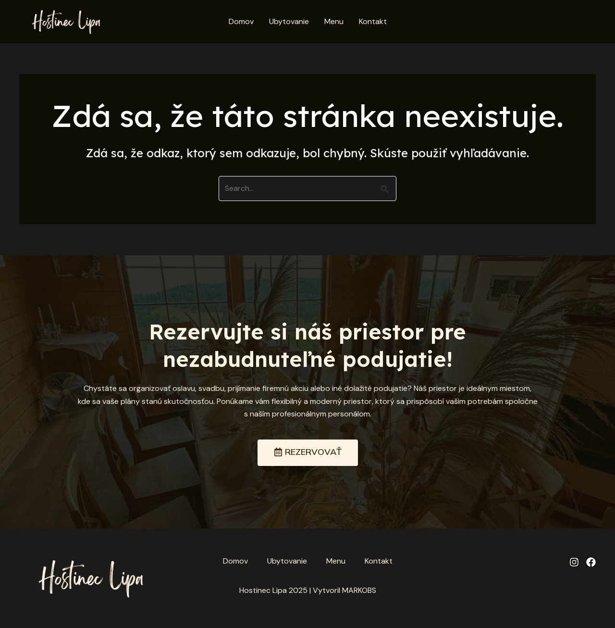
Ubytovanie (289, 21)
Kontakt (373, 21)
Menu (334, 21)
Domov (241, 21)
